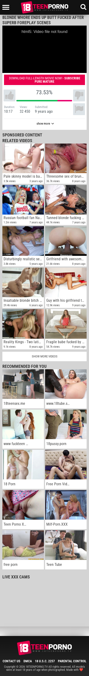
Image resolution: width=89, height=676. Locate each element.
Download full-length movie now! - (44, 79)
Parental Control (72, 661)
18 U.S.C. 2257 (45, 661)
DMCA (27, 661)
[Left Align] (7, 7)
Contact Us (11, 661)
